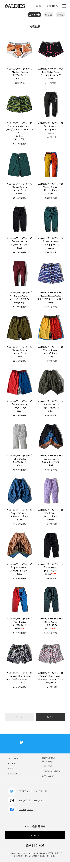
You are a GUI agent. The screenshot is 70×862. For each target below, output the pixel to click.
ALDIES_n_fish (25, 791)
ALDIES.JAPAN (26, 809)
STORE (11, 763)
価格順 (48, 14)
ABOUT (12, 768)
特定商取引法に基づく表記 (49, 760)
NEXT (50, 717)
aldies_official (24, 800)
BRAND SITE (14, 773)
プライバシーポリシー (52, 771)
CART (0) (40, 6)
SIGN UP (35, 835)
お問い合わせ (48, 776)
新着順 (60, 14)
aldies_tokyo (39, 800)
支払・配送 (47, 766)
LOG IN (51, 6)
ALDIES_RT (41, 791)
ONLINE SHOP (15, 758)
